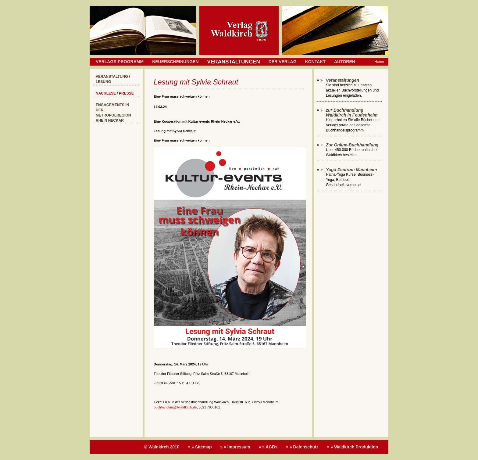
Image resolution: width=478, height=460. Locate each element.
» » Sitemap (200, 446)
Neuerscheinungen (175, 61)
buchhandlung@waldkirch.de (175, 407)
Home (379, 61)
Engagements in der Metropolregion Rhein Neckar (113, 113)
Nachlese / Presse (115, 93)
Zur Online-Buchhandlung (352, 144)
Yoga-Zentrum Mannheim (351, 169)
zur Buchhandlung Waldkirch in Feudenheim (351, 112)
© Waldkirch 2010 (162, 446)
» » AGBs (268, 446)
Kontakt (315, 61)
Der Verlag (283, 61)
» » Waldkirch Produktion (352, 446)
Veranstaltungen (342, 80)
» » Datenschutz (302, 446)
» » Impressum (235, 446)
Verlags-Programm (120, 61)
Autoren (344, 61)
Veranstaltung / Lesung (113, 79)
